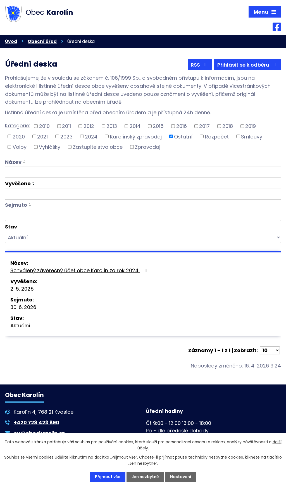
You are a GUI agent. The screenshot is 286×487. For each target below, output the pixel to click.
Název (13, 162)
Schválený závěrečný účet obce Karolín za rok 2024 (79, 270)
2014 (135, 126)
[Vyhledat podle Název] (143, 172)
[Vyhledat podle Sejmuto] (143, 215)
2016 (181, 126)
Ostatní (183, 136)
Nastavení (180, 476)
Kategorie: (17, 125)
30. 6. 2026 (23, 307)
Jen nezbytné (145, 476)
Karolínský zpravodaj (136, 136)
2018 (227, 126)
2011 (66, 126)
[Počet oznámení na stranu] (270, 350)
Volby (20, 146)
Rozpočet (217, 136)
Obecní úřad (42, 41)
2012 (89, 126)
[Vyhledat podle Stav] (143, 237)
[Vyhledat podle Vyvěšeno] (143, 194)
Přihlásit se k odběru (247, 64)
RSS (200, 64)
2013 (111, 126)
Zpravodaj (147, 146)
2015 (158, 126)
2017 (204, 126)
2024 (91, 136)
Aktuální (20, 325)
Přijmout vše (107, 476)
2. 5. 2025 (22, 288)
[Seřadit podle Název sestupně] (25, 163)
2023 (66, 136)
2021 (42, 136)
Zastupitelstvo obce (98, 146)
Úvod (11, 41)
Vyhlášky (49, 146)
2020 (19, 136)
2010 (44, 126)
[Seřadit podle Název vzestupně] (25, 161)
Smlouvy (251, 136)
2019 (250, 126)
